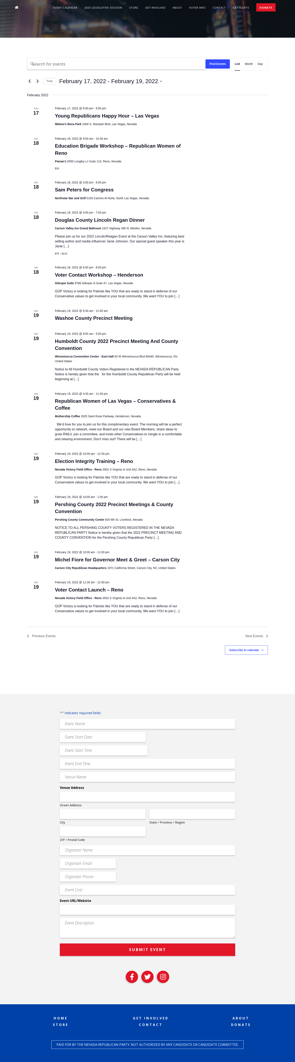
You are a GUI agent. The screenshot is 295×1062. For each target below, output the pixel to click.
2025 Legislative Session (103, 7)
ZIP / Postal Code (72, 840)
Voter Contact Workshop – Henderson (99, 275)
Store (133, 7)
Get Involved (155, 7)
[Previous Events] (29, 81)
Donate (266, 7)
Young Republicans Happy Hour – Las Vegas (107, 116)
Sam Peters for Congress (85, 189)
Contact (219, 7)
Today (49, 81)
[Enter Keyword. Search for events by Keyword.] (116, 64)
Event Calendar (65, 7)
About (177, 7)
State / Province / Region (167, 822)
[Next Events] (37, 81)
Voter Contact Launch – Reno (89, 590)
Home (61, 1018)
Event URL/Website (75, 900)
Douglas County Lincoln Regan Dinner (100, 220)
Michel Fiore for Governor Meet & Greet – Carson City (117, 559)
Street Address (71, 805)
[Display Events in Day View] (260, 64)
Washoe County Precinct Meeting (94, 318)
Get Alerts (241, 7)
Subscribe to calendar (244, 650)
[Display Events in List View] (237, 64)
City (62, 822)
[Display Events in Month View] (249, 64)
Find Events (218, 64)
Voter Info (197, 7)
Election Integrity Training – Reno (94, 461)
